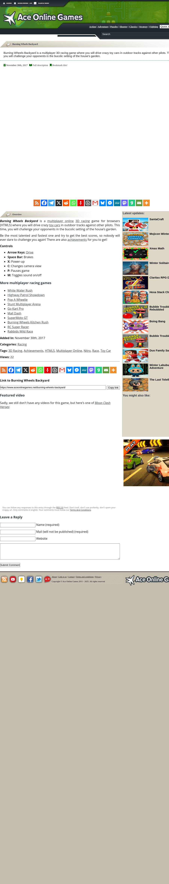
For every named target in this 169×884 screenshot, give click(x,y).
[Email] (139, 203)
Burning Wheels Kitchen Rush (28, 322)
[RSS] (37, 203)
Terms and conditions (85, 577)
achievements (77, 240)
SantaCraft (157, 219)
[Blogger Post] (88, 203)
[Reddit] (66, 203)
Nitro (87, 351)
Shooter (123, 26)
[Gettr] (80, 203)
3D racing (83, 221)
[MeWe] (117, 203)
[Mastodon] (124, 203)
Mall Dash (14, 313)
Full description (40, 65)
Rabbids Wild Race (20, 332)
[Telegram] (51, 203)
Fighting (154, 26)
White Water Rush (20, 290)
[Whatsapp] (73, 203)
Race (95, 351)
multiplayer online (60, 221)
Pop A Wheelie (17, 300)
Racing (22, 344)
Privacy (98, 577)
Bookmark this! (59, 65)
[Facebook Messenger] (110, 203)
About (54, 577)
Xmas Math (157, 248)
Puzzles (114, 26)
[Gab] (132, 203)
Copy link (113, 387)
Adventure (103, 26)
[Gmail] (95, 203)
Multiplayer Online (69, 351)
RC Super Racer (18, 327)
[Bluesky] (102, 203)
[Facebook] (44, 203)
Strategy (143, 26)
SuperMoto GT (17, 318)
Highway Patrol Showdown (26, 295)
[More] (146, 203)
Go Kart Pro (15, 309)
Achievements (33, 351)
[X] (58, 203)
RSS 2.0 (59, 507)
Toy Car (105, 351)
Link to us (62, 577)
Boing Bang (157, 321)
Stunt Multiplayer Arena (24, 304)
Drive (29, 252)
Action (92, 26)
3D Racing (15, 351)
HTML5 (50, 351)
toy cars (54, 225)
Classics (133, 26)
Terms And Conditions (80, 510)
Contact (71, 577)
